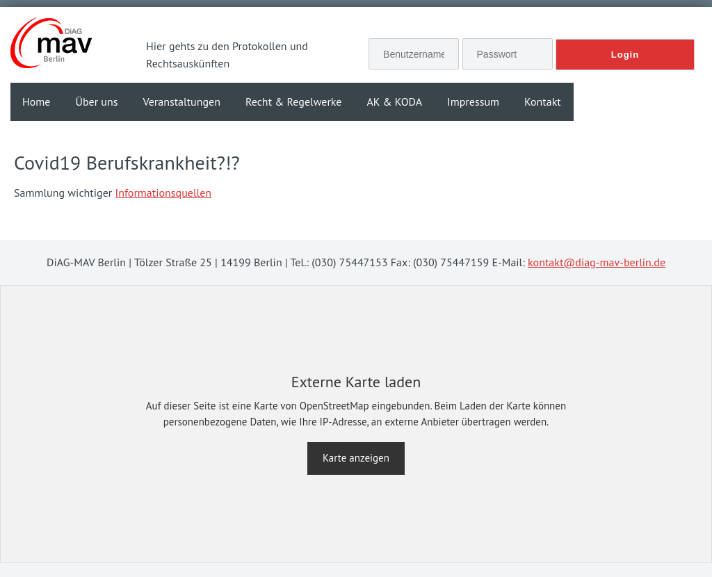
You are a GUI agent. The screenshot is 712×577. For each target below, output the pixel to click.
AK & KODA (394, 101)
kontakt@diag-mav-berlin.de (596, 262)
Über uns (96, 101)
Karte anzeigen (356, 457)
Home (36, 101)
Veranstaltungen (181, 101)
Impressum (473, 101)
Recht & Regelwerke (293, 101)
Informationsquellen (163, 193)
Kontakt (542, 101)
